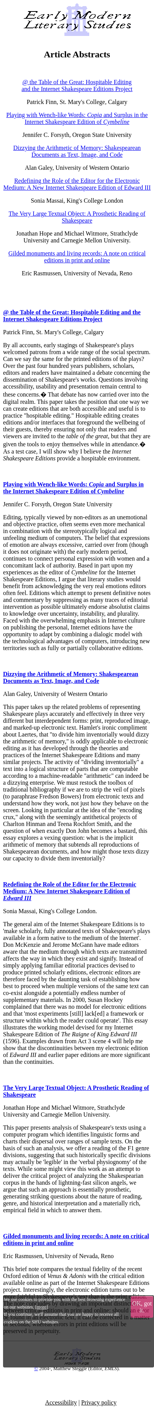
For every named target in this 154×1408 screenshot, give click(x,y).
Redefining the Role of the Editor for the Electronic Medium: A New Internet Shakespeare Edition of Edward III (77, 184)
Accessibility (61, 1402)
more (41, 1307)
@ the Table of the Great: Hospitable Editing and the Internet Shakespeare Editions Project (76, 85)
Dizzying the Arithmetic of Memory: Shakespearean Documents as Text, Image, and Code (77, 151)
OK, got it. (142, 1307)
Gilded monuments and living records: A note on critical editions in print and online (77, 256)
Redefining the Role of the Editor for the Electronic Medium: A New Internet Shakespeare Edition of (69, 891)
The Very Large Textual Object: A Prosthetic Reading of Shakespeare (77, 217)
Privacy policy (99, 1402)
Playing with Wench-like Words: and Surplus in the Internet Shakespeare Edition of (77, 118)
